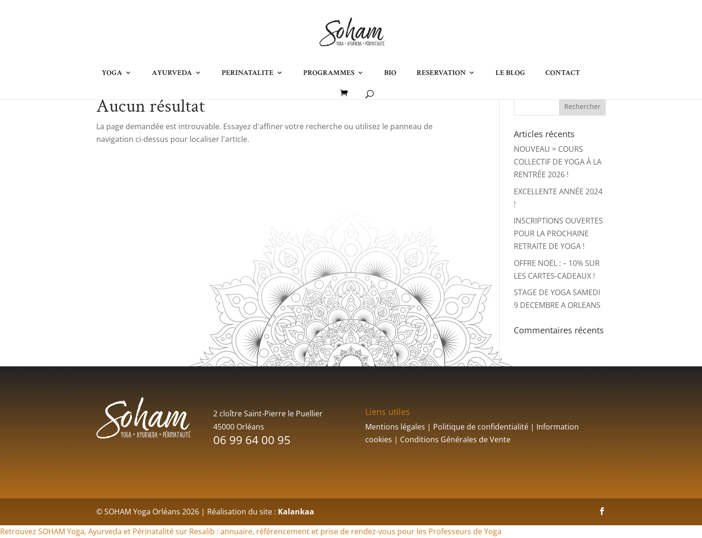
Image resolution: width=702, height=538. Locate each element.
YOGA (111, 73)
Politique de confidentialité (480, 427)
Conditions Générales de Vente (455, 439)
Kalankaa (296, 511)
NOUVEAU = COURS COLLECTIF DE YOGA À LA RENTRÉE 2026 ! (558, 162)
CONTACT (562, 73)
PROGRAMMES (328, 73)
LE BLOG (510, 73)
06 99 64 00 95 (252, 439)
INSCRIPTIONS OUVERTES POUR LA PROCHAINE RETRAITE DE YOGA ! (558, 233)
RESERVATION (441, 73)
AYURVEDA (172, 73)
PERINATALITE (248, 73)
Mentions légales (395, 427)
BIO (390, 73)
